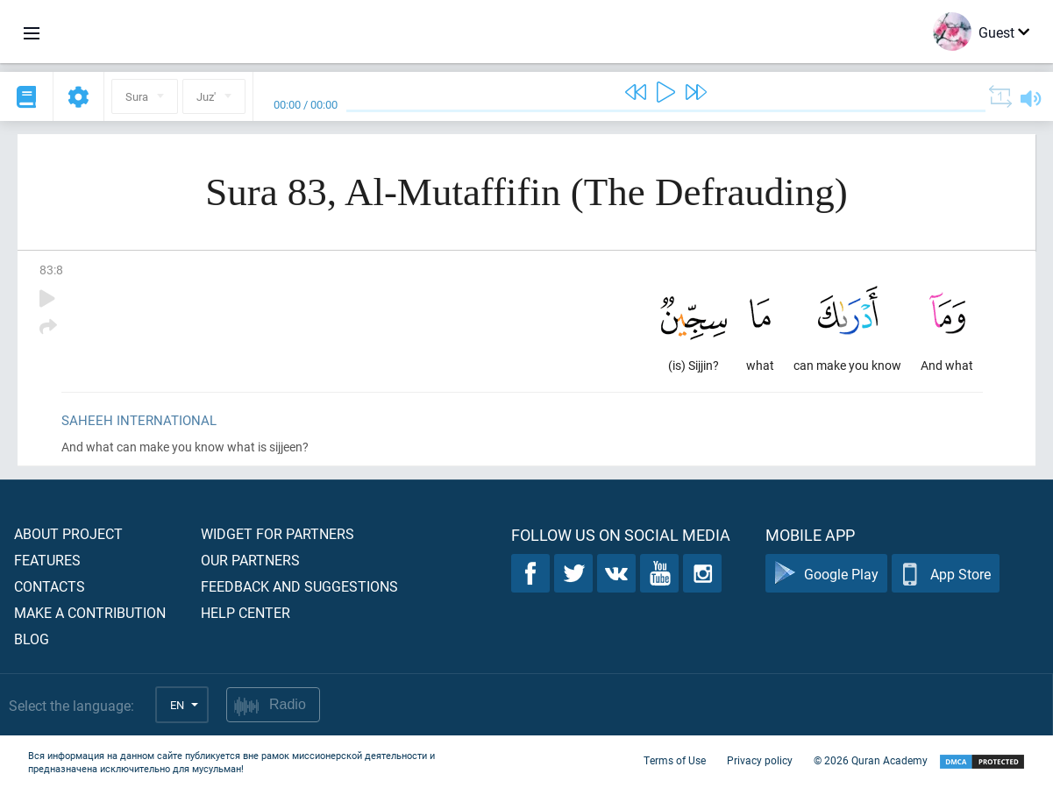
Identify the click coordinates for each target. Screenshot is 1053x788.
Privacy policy (760, 760)
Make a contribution (90, 612)
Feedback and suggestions (299, 586)
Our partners (250, 559)
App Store (945, 573)
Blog (31, 638)
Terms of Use (675, 760)
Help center (245, 612)
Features (47, 559)
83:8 (51, 269)
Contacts (49, 586)
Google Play (826, 573)
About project (68, 533)
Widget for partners (277, 533)
